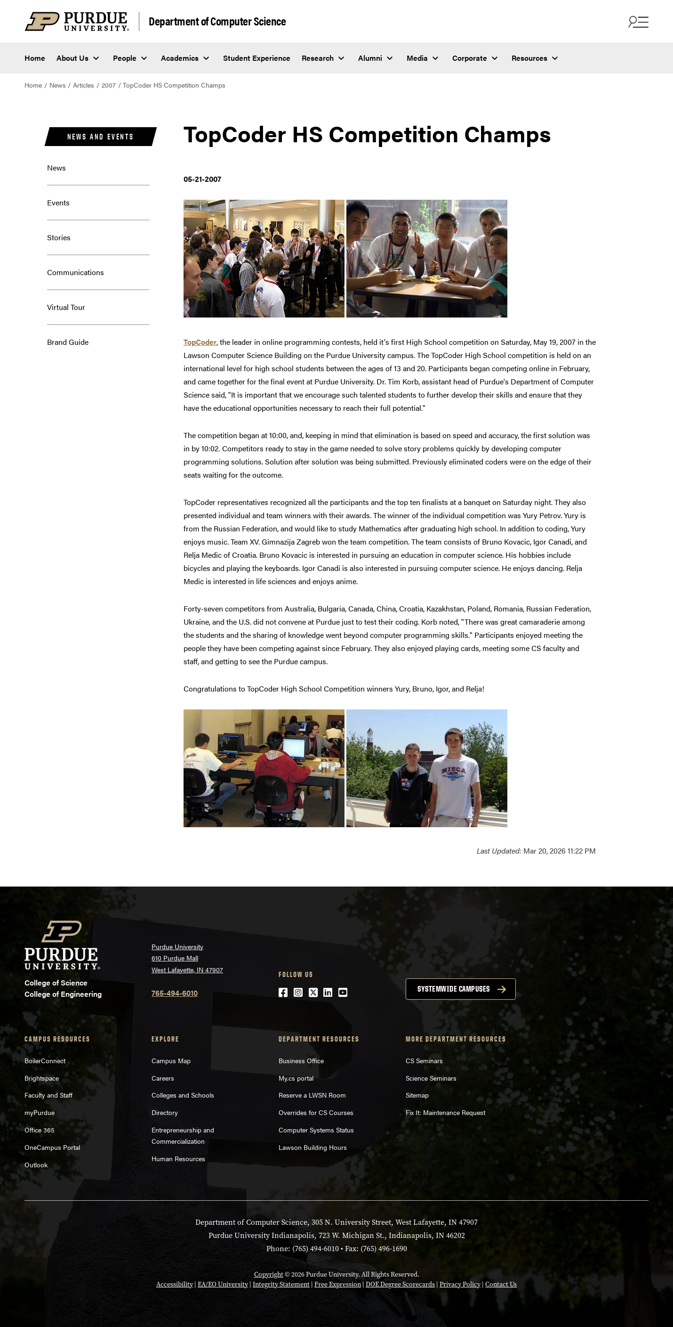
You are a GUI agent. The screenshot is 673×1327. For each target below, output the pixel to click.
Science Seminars (431, 1078)
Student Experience (256, 57)
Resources (529, 57)
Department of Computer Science (217, 20)
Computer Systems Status (316, 1129)
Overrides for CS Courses (316, 1112)
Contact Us (501, 1284)
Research (318, 57)
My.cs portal (296, 1078)
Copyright (268, 1274)
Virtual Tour (66, 306)
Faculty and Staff (48, 1094)
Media (417, 57)
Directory (165, 1112)
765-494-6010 (175, 992)
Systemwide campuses (453, 988)
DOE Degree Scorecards (400, 1284)
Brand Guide (67, 341)
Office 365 (39, 1129)
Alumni (370, 57)
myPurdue (39, 1112)
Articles (83, 85)
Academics (180, 57)
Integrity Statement (281, 1284)
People (124, 57)
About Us (72, 57)
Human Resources (178, 1158)
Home (34, 57)
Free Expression (337, 1284)
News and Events (100, 136)
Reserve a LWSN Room (312, 1094)
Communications (75, 272)
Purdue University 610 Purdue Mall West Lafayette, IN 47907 (187, 958)
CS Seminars (424, 1060)
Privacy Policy (460, 1284)
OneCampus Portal (52, 1147)
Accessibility (174, 1284)
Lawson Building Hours (313, 1147)
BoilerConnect (44, 1060)
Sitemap (417, 1094)
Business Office (301, 1060)
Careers (163, 1078)
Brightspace (41, 1078)
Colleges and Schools (183, 1094)
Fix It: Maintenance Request (445, 1112)
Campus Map (171, 1060)
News (57, 85)
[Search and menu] (637, 21)
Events (58, 202)
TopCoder (200, 341)
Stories (59, 237)
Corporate (469, 57)
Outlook (36, 1164)
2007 (109, 85)
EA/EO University (223, 1284)
